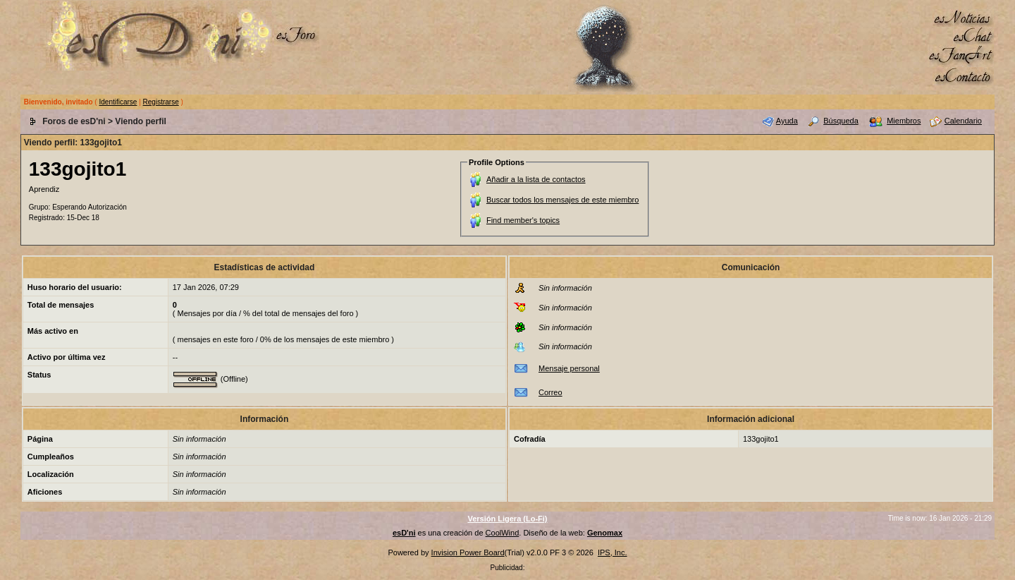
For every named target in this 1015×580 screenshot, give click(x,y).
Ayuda (787, 120)
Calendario (963, 120)
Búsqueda (841, 120)
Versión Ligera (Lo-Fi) (507, 518)
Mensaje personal (569, 368)
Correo (550, 392)
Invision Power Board (468, 552)
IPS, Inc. (612, 552)
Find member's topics (523, 220)
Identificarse (118, 102)
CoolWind (502, 532)
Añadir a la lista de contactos (536, 179)
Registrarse (161, 102)
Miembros (904, 120)
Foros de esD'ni (74, 121)
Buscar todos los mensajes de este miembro (562, 199)
